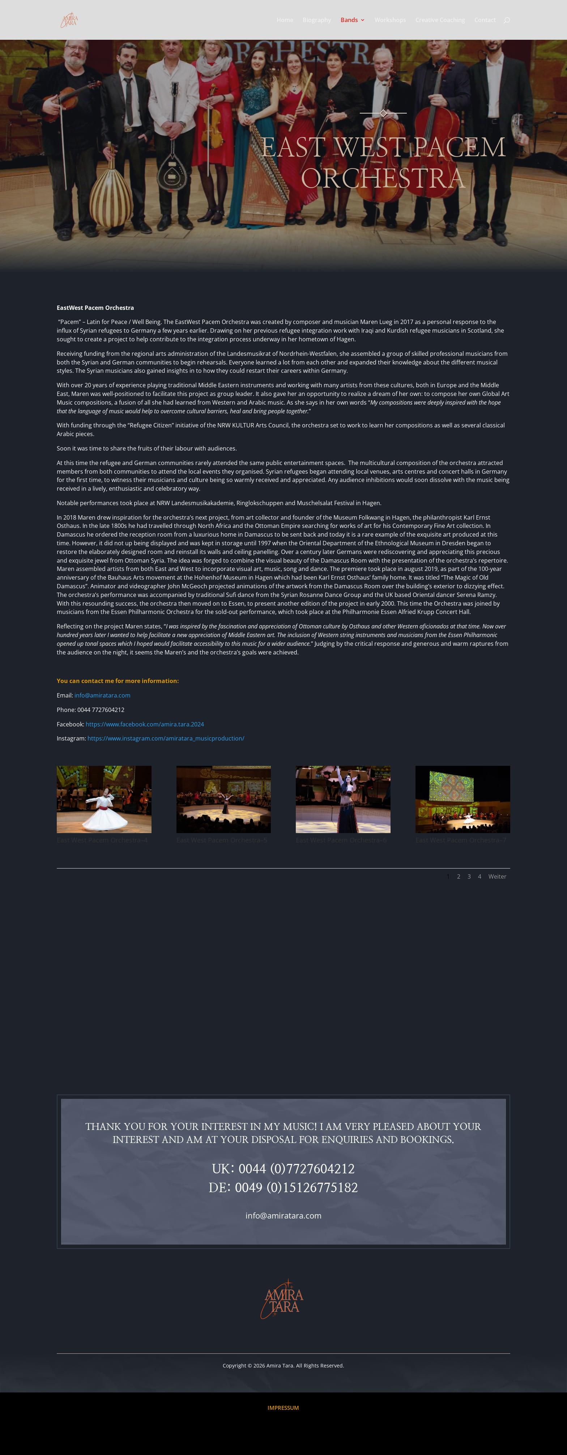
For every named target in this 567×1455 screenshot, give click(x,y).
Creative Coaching (440, 20)
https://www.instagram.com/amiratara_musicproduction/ (166, 738)
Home (285, 20)
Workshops (390, 20)
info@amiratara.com (283, 1215)
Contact (485, 20)
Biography (317, 20)
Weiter (498, 876)
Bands (349, 20)
